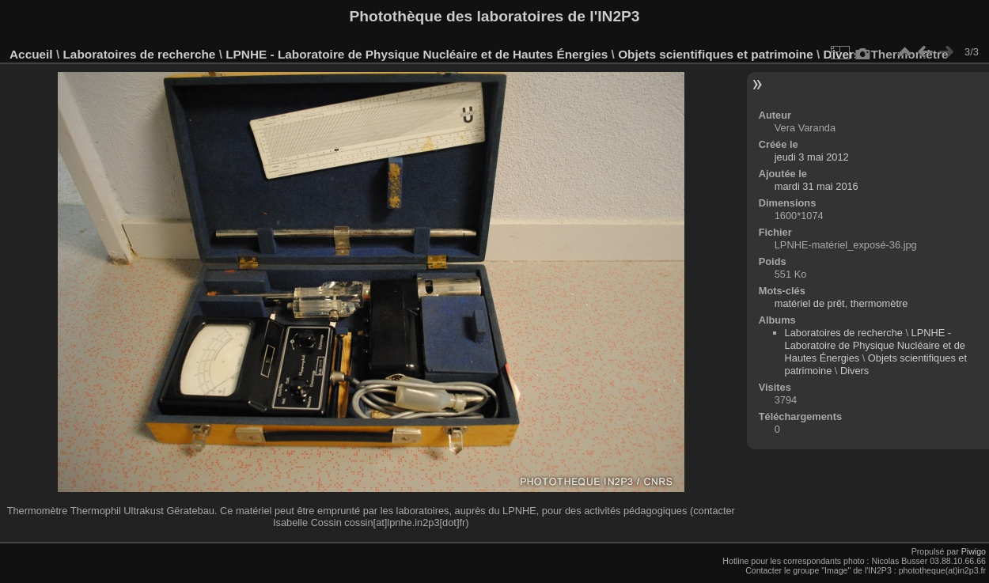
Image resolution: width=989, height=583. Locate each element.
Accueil (31, 54)
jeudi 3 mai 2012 (812, 157)
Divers (854, 371)
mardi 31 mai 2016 (816, 186)
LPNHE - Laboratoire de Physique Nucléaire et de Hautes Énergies (416, 54)
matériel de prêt (810, 303)
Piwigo (973, 551)
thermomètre (879, 303)
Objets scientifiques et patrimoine (715, 54)
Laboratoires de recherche (139, 54)
